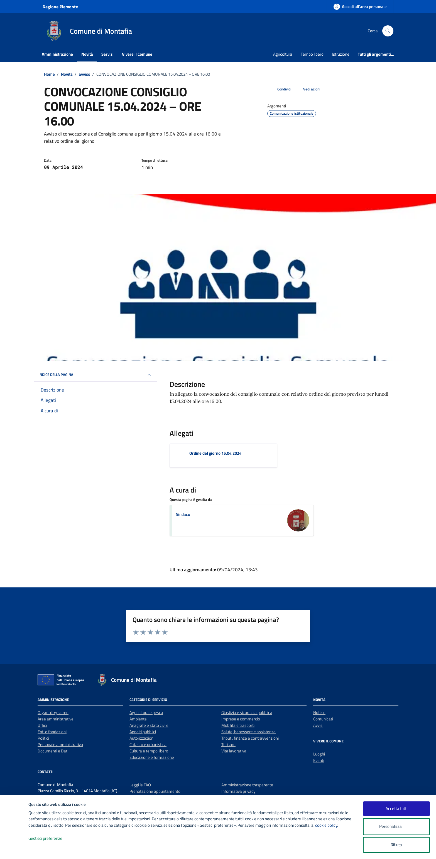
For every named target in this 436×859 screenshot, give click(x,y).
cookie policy (326, 825)
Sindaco (183, 514)
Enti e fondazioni (52, 731)
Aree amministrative (56, 719)
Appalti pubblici (142, 731)
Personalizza (396, 826)
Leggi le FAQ (140, 785)
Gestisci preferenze (51, 838)
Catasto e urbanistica (147, 744)
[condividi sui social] (279, 89)
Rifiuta (396, 844)
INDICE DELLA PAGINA (95, 374)
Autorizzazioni (141, 738)
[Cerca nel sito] (387, 30)
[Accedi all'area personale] (360, 6)
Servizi (107, 54)
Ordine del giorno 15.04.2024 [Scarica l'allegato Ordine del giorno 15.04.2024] (215, 453)
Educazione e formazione (151, 757)
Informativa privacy (238, 791)
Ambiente (138, 719)
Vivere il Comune (137, 54)
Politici (43, 738)
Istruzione (340, 54)
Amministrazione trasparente (247, 785)
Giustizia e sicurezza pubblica (246, 712)
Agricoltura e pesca (146, 712)
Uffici (42, 725)
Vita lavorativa (233, 751)
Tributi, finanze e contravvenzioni (250, 738)
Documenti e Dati (53, 751)
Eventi (318, 760)
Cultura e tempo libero (148, 751)
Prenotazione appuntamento (154, 791)
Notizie (319, 712)
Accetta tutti (396, 808)
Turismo (228, 744)
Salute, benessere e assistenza (248, 731)
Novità (87, 54)
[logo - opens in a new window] (14, 849)
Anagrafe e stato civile (148, 725)
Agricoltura (282, 54)
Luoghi (319, 754)
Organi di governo (53, 712)
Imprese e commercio (240, 719)
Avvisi (318, 725)
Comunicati (323, 719)
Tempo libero (312, 54)
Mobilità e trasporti (237, 725)
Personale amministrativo (60, 744)
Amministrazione (57, 54)
